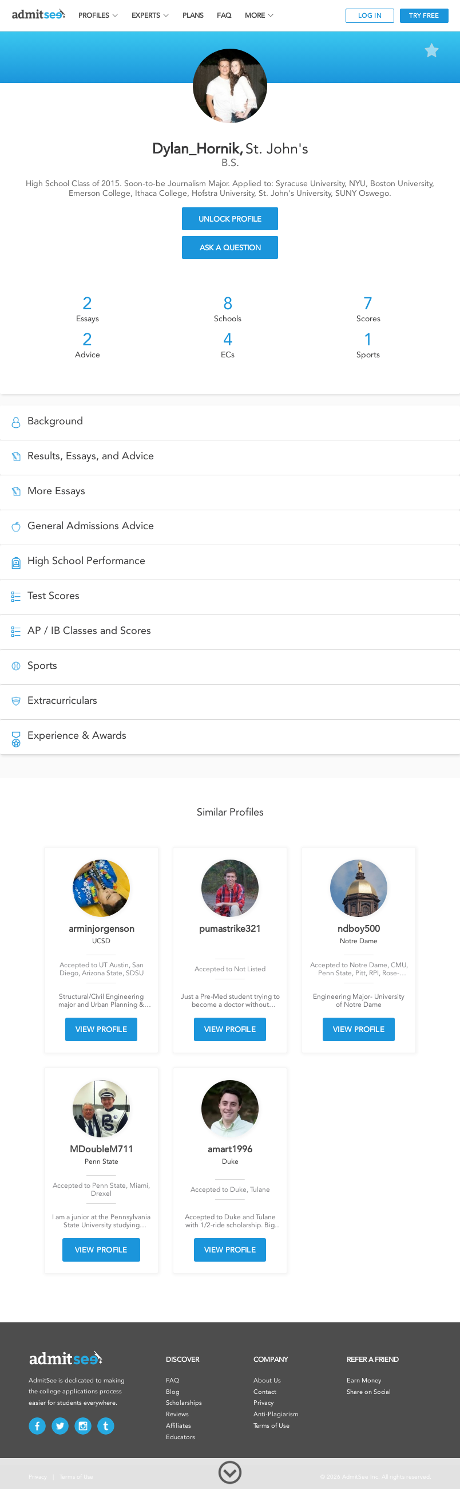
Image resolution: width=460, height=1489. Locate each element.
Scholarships (184, 1403)
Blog (173, 1392)
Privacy (263, 1403)
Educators (180, 1437)
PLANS (193, 15)
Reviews (177, 1414)
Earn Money (364, 1380)
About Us (267, 1380)
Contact (264, 1392)
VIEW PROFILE (101, 1029)
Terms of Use (271, 1425)
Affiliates (178, 1425)
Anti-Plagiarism (275, 1414)
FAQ (224, 15)
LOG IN (370, 15)
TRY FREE (424, 15)
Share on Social (369, 1392)
